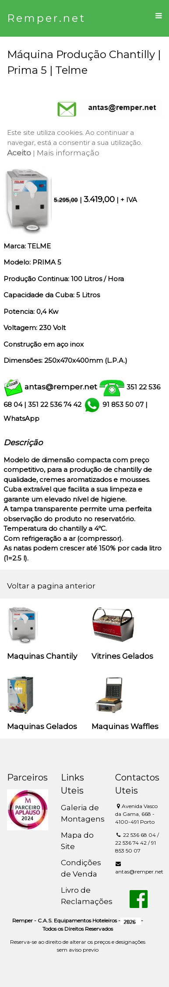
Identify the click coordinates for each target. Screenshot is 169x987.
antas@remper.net (61, 386)
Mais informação (68, 152)
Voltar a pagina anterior (51, 585)
